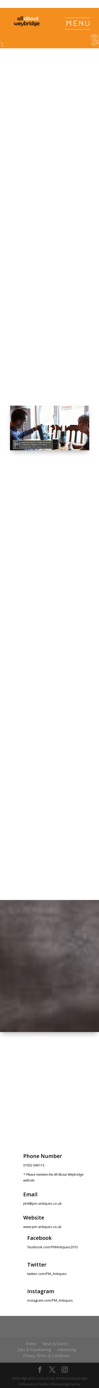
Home (31, 1343)
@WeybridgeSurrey (65, 1384)
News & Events (55, 1343)
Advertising (67, 1349)
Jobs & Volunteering (34, 1349)
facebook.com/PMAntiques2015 (52, 1247)
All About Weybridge (71, 1378)
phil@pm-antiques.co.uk (42, 1203)
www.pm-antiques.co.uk (42, 1226)
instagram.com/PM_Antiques (50, 1300)
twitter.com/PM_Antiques (47, 1273)
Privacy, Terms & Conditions (46, 1355)
